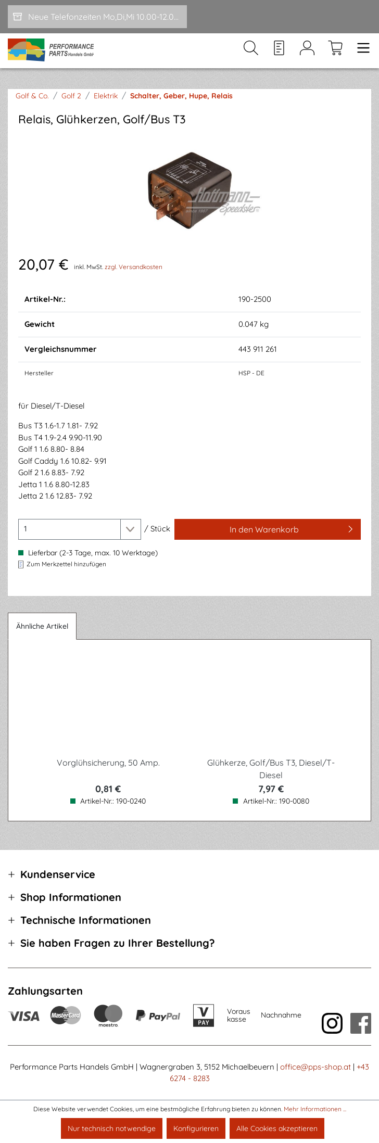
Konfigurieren (196, 1128)
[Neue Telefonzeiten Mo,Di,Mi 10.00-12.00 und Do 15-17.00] (97, 16)
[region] (189, 190)
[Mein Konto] (307, 51)
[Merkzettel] (279, 51)
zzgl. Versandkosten (133, 267)
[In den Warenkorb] (267, 529)
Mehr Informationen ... (315, 1109)
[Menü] (360, 51)
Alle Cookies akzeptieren (277, 1128)
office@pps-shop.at (315, 1067)
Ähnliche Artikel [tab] (42, 626)
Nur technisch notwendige (112, 1128)
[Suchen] (251, 51)
